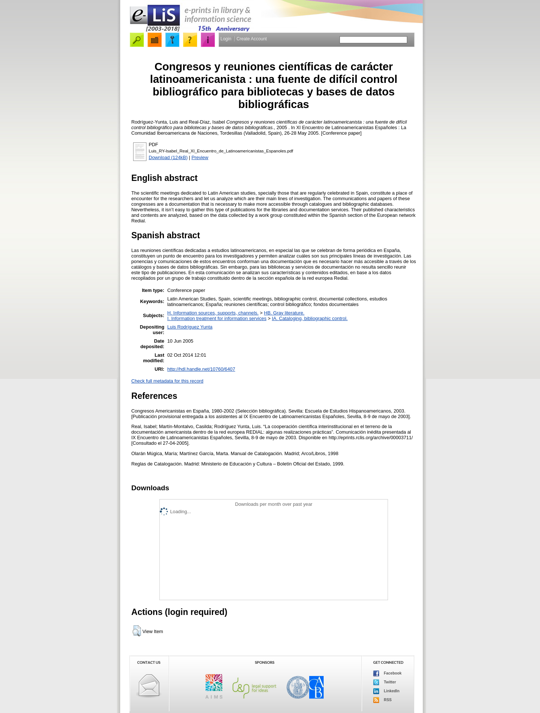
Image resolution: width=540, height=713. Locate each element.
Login (225, 38)
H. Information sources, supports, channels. (213, 313)
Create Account (251, 38)
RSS (382, 700)
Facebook (387, 673)
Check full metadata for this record (167, 381)
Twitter (384, 682)
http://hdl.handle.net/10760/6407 (201, 369)
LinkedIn (386, 691)
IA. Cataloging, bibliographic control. (310, 318)
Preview (200, 157)
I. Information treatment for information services (216, 318)
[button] (136, 630)
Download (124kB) (168, 157)
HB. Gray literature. (284, 313)
